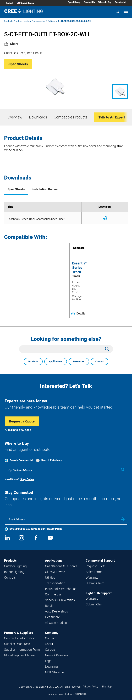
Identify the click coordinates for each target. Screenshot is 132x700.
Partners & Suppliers (18, 632)
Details (78, 313)
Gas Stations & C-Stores (61, 566)
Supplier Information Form (22, 649)
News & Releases (56, 655)
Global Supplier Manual (19, 655)
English (9, 3)
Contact (99, 361)
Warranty (92, 577)
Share (11, 44)
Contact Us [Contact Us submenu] (89, 2)
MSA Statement (56, 672)
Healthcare (52, 617)
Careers (50, 649)
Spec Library (74, 2)
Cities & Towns (55, 572)
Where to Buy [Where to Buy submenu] (104, 2)
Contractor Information (19, 638)
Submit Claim (95, 583)
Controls (10, 577)
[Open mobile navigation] (126, 11)
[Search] (117, 11)
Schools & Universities (60, 600)
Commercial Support (100, 560)
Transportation (55, 583)
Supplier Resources (17, 644)
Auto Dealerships (56, 611)
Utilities (50, 577)
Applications (55, 361)
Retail (49, 605)
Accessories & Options (44, 21)
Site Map (107, 686)
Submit (122, 519)
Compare (74, 247)
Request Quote (96, 566)
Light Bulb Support (99, 593)
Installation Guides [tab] (45, 189)
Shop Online (27, 479)
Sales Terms (94, 572)
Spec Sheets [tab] (16, 189)
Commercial (53, 594)
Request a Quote (22, 421)
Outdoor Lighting (15, 566)
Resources (78, 361)
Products (8, 21)
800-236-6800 (22, 430)
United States (25, 3)
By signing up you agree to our (35, 528)
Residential (120, 2)
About (49, 644)
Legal (48, 661)
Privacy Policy (54, 528)
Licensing (51, 666)
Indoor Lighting (23, 21)
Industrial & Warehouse (60, 589)
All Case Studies (56, 623)
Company (51, 632)
